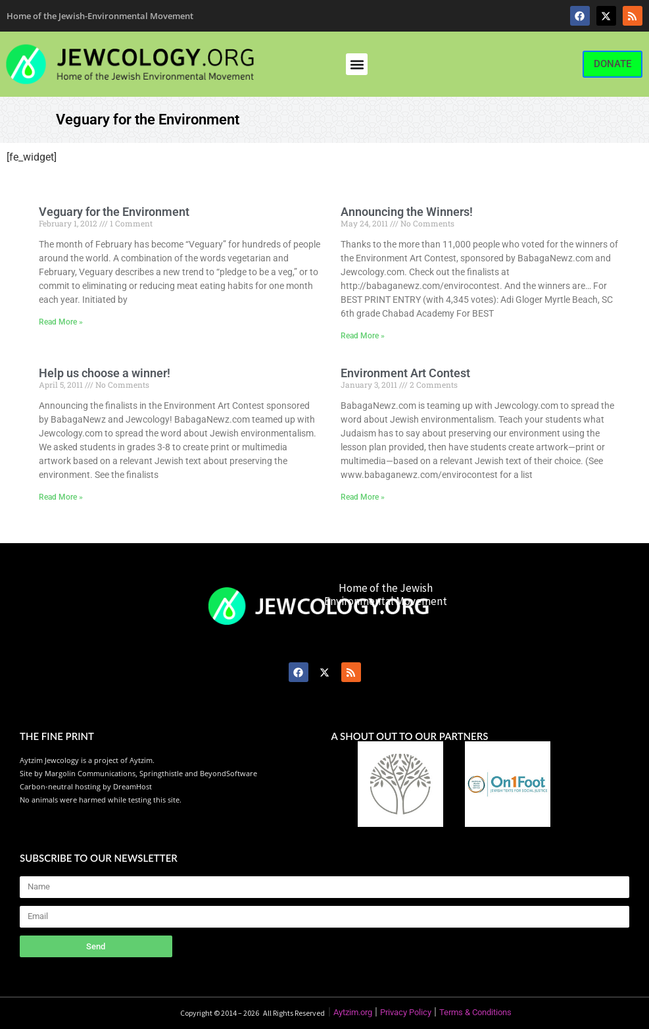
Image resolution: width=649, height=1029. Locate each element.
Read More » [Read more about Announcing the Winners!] (363, 335)
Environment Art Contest (405, 373)
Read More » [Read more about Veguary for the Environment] (61, 322)
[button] (357, 64)
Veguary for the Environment (114, 212)
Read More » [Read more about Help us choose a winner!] (61, 497)
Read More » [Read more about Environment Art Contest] (363, 497)
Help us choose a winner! (104, 373)
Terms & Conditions (475, 1012)
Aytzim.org (352, 1012)
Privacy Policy (405, 1012)
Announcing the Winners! (407, 212)
